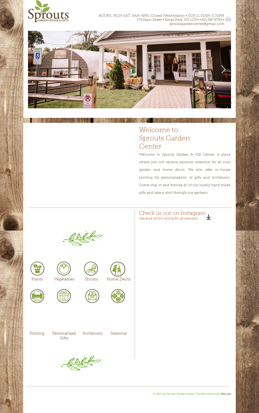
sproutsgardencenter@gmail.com (196, 24)
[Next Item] (223, 69)
